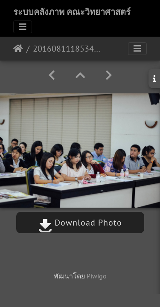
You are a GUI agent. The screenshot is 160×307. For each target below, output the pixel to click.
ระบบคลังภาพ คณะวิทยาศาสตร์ (72, 11)
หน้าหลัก (18, 48)
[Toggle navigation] (22, 26)
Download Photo (80, 222)
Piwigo (97, 276)
